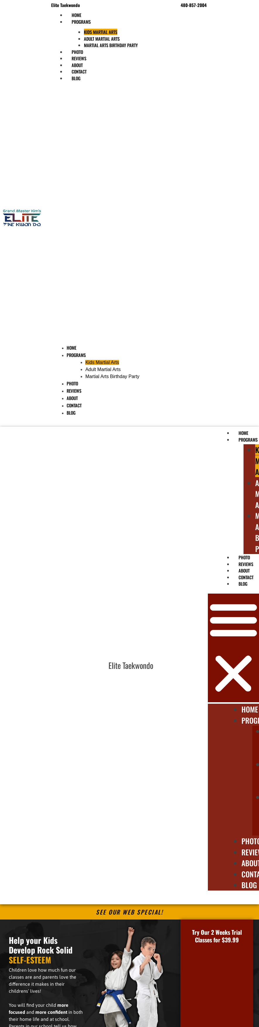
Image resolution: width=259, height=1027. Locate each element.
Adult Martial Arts (102, 38)
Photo (72, 383)
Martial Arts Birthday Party (111, 45)
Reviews (74, 390)
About (72, 398)
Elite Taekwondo (130, 665)
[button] (103, 214)
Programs (81, 21)
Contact (74, 405)
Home (71, 347)
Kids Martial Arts (100, 32)
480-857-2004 (194, 5)
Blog (76, 78)
